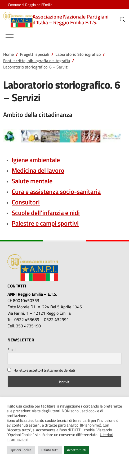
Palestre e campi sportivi (45, 223)
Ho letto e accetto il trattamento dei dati (44, 370)
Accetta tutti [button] (76, 449)
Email (11, 349)
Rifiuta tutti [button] (50, 449)
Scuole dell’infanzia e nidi (46, 212)
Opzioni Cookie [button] (21, 449)
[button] (122, 19)
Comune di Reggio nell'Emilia (30, 4)
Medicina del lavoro (38, 170)
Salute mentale (32, 181)
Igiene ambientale (36, 159)
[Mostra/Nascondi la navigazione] (9, 37)
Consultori (26, 202)
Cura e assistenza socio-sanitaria (56, 191)
